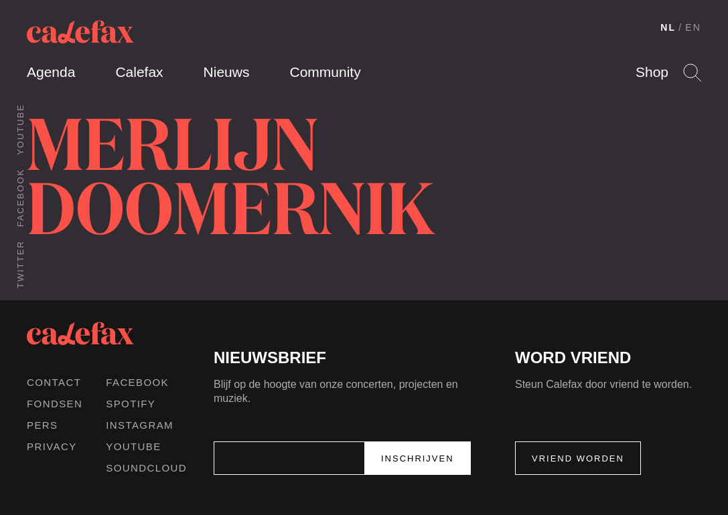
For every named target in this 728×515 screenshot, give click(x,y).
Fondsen (54, 403)
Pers (42, 425)
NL (668, 27)
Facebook (20, 198)
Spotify (130, 403)
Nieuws (227, 72)
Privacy (52, 446)
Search (692, 73)
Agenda (51, 72)
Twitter (20, 264)
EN (693, 27)
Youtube (20, 129)
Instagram (139, 425)
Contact (54, 382)
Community (324, 72)
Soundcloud (146, 468)
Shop (652, 72)
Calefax (139, 72)
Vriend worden (578, 458)
